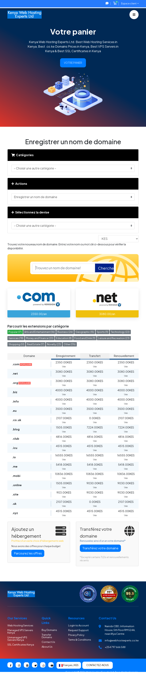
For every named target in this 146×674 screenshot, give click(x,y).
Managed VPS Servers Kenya (20, 631)
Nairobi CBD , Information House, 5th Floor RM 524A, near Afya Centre (120, 630)
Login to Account (78, 625)
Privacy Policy (76, 634)
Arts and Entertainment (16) (39, 331)
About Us (47, 646)
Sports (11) (102, 331)
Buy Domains (49, 629)
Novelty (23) (54, 344)
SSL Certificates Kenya (20, 644)
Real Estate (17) (35, 344)
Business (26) (65, 331)
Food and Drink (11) (84, 338)
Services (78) (16, 338)
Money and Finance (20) (39, 338)
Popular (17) (15, 331)
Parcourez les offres (28, 553)
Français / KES (69, 665)
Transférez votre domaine (100, 548)
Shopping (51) (16, 344)
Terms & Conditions (79, 639)
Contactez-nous (97, 665)
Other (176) (70, 344)
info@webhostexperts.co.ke (122, 640)
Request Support (78, 630)
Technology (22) (120, 331)
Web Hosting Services (20, 625)
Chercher (106, 268)
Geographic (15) (84, 331)
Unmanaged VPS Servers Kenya (17, 638)
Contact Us (48, 641)
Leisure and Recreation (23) (114, 338)
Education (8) (64, 338)
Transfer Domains (47, 636)
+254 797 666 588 (115, 647)
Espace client (129, 3)
